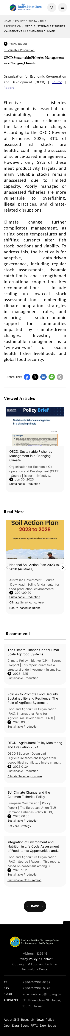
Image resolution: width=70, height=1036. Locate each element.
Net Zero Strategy (19, 826)
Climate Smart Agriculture (24, 776)
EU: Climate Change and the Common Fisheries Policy (28, 795)
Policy (20, 21)
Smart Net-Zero (25, 7)
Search (51, 7)
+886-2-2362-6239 (36, 982)
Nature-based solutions (25, 608)
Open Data (11, 1025)
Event (25, 1025)
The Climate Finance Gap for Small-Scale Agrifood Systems (34, 652)
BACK (35, 906)
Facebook (27, 377)
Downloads (48, 1025)
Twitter (35, 377)
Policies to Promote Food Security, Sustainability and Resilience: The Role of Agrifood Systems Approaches (33, 698)
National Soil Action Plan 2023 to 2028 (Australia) (34, 567)
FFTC (34, 1025)
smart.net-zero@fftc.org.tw (41, 994)
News (40, 1019)
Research (27, 1019)
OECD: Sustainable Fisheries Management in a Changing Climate (30, 456)
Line (52, 377)
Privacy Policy (28, 959)
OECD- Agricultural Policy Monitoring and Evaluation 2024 (34, 745)
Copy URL (60, 377)
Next (62, 567)
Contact (47, 959)
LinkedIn (43, 377)
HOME (7, 21)
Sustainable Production (22, 678)
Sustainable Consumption (24, 880)
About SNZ (11, 1019)
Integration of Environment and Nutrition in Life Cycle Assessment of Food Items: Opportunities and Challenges (33, 846)
